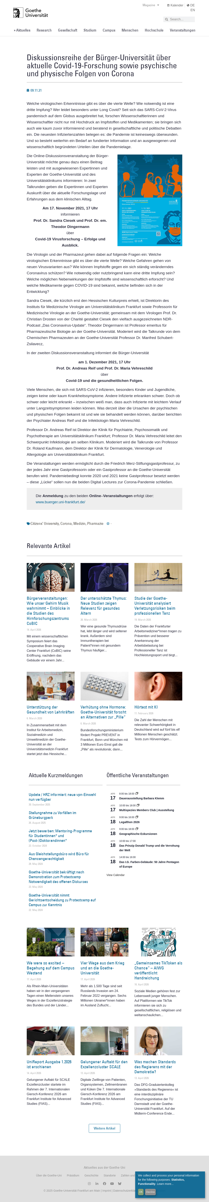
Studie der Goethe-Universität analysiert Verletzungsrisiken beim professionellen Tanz (154, 606)
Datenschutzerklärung (126, 1190)
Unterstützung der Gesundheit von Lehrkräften (50, 709)
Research (44, 30)
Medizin (79, 523)
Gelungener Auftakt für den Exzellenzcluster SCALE (104, 1064)
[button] (104, 1128)
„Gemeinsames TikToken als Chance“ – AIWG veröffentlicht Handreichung (158, 970)
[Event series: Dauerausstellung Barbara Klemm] (136, 793)
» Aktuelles (22, 30)
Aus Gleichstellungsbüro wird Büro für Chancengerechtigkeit (59, 856)
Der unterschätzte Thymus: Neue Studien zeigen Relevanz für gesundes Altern (104, 606)
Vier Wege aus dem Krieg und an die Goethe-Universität (102, 968)
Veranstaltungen (182, 30)
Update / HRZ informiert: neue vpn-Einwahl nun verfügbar (62, 797)
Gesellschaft (67, 30)
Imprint (106, 1190)
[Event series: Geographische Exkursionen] (136, 829)
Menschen (130, 30)
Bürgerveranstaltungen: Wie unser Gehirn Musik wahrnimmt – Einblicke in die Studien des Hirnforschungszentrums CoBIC (48, 611)
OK (141, 1192)
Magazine (151, 5)
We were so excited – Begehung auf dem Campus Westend (50, 968)
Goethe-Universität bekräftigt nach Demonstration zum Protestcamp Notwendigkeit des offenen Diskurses (58, 876)
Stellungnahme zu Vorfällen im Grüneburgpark (52, 815)
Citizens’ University (45, 523)
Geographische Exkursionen (138, 833)
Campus (109, 30)
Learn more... (165, 1183)
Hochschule (154, 30)
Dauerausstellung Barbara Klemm (141, 798)
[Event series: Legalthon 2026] (136, 817)
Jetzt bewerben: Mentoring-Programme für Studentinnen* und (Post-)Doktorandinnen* (60, 835)
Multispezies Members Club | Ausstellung (146, 810)
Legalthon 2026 (129, 822)
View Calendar (115, 875)
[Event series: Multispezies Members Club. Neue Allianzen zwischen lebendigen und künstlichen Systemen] (138, 805)
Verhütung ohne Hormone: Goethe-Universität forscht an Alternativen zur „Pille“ (103, 712)
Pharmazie (95, 523)
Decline (150, 1192)
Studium (90, 30)
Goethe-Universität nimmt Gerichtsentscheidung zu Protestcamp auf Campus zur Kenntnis (62, 900)
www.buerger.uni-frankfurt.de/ (60, 502)
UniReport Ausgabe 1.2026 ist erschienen (49, 1064)
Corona (66, 523)
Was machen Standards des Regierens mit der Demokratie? (155, 1066)
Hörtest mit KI (146, 707)
